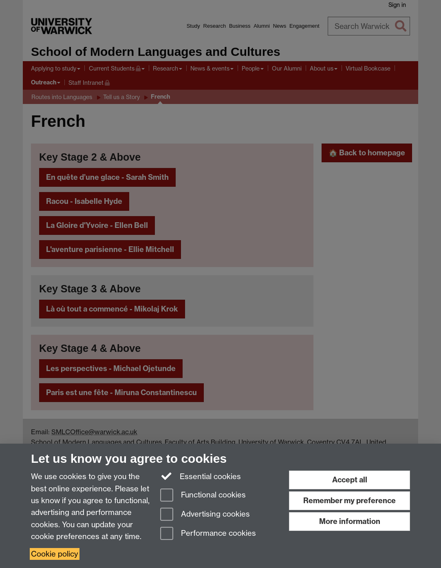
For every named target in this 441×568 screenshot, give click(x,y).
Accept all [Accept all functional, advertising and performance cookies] (349, 479)
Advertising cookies (205, 514)
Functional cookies (203, 495)
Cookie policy (54, 554)
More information (349, 521)
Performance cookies (208, 533)
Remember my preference (349, 500)
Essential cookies (200, 476)
